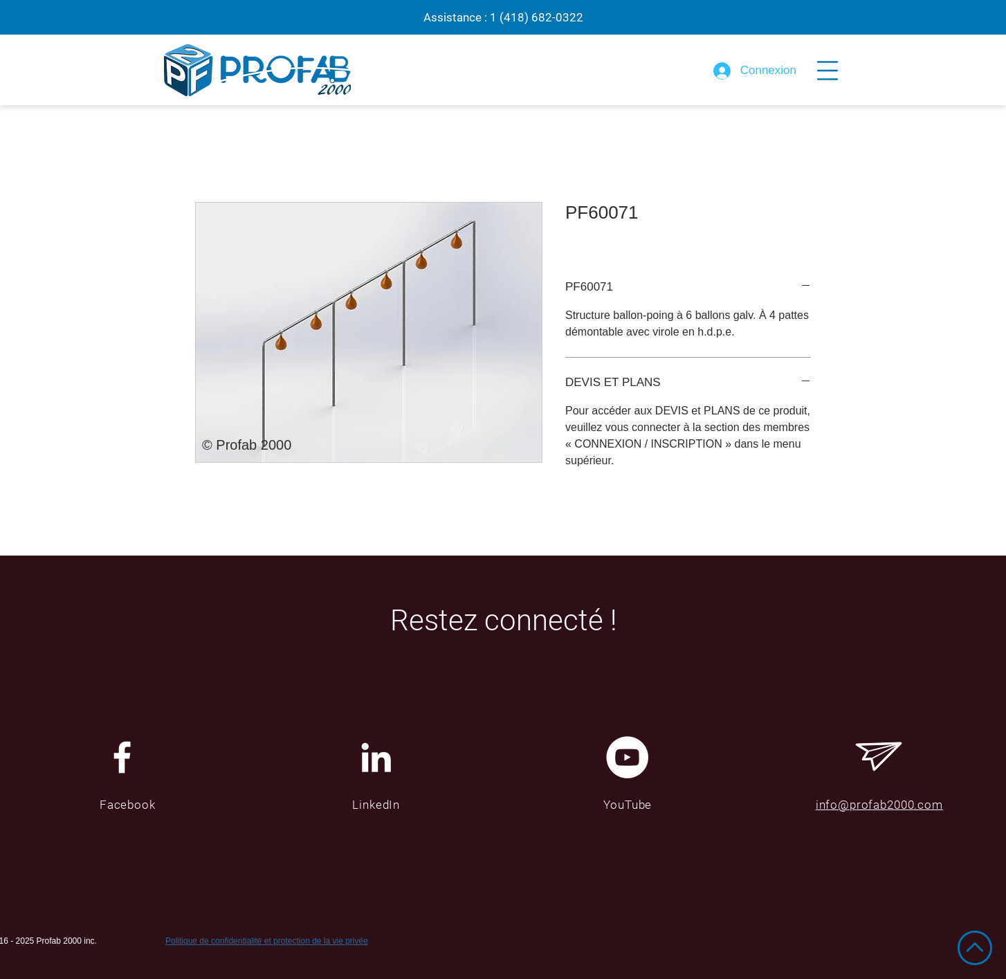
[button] (827, 70)
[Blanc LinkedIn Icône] (376, 757)
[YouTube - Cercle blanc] (627, 757)
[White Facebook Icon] (122, 757)
